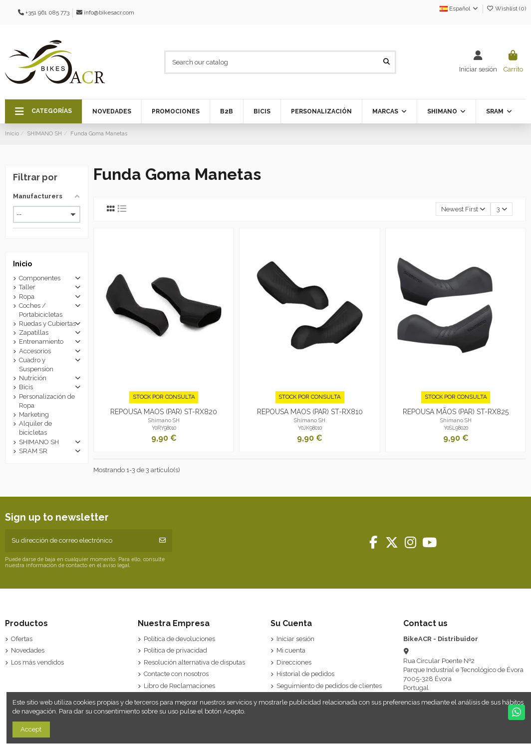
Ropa (26, 296)
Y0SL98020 (456, 428)
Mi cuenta (290, 650)
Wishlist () (506, 8)
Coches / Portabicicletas (40, 310)
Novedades (27, 650)
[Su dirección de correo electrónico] (79, 540)
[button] (43, 111)
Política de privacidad (175, 650)
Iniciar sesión (295, 639)
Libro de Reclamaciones (179, 686)
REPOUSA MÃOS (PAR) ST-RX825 (456, 412)
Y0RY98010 (164, 428)
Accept (30, 729)
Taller (27, 287)
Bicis (26, 387)
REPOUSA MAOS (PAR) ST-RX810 (310, 412)
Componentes (39, 278)
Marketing (34, 414)
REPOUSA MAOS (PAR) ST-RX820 (163, 412)
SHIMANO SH (39, 442)
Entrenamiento (41, 341)
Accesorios (35, 351)
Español (459, 8)
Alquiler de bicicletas (35, 428)
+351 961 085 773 (47, 12)
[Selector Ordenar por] (463, 209)
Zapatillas (33, 332)
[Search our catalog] (386, 61)
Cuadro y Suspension (36, 364)
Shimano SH (164, 420)
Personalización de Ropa (47, 401)
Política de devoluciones (179, 639)
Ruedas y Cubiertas (47, 323)
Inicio (22, 264)
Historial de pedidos (305, 674)
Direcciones (293, 662)
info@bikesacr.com (109, 12)
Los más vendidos (37, 662)
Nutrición (32, 378)
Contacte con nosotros (176, 674)
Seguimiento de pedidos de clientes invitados (329, 690)
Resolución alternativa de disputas (194, 662)
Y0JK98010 (310, 428)
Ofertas (21, 639)
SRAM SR (33, 451)
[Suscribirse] (162, 540)
